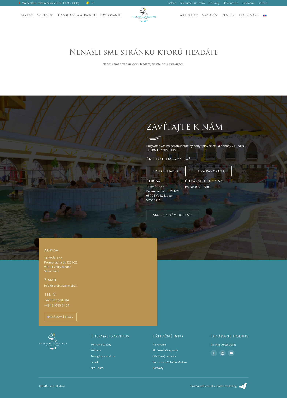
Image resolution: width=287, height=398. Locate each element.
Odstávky (213, 3)
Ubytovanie (110, 15)
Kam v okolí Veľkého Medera (170, 362)
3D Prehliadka (166, 171)
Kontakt (263, 3)
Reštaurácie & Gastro (192, 3)
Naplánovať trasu (60, 316)
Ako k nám (97, 368)
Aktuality (189, 15)
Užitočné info (230, 3)
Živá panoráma (211, 171)
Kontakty (158, 368)
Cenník (228, 15)
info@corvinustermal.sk (60, 286)
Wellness (45, 15)
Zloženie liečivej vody (165, 350)
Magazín (209, 15)
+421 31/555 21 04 (56, 305)
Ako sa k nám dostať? (173, 215)
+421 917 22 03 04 (56, 300)
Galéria (172, 3)
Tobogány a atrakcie (76, 15)
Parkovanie (248, 3)
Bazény (27, 15)
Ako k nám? (249, 15)
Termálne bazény (101, 344)
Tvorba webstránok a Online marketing (219, 386)
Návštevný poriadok (164, 356)
